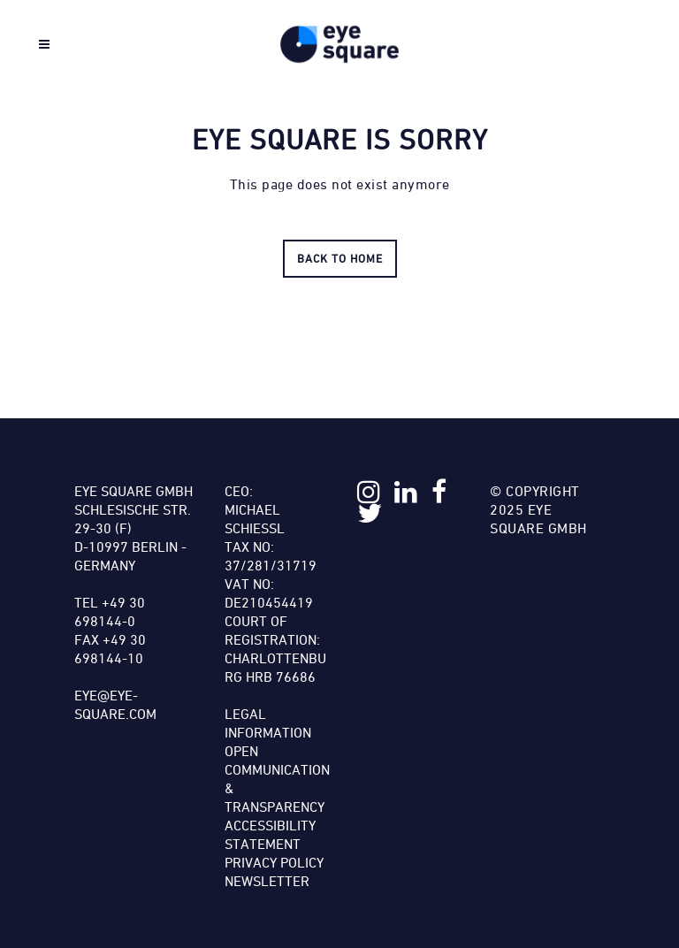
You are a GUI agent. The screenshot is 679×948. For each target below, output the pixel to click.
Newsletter (267, 881)
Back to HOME (340, 258)
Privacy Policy (274, 862)
